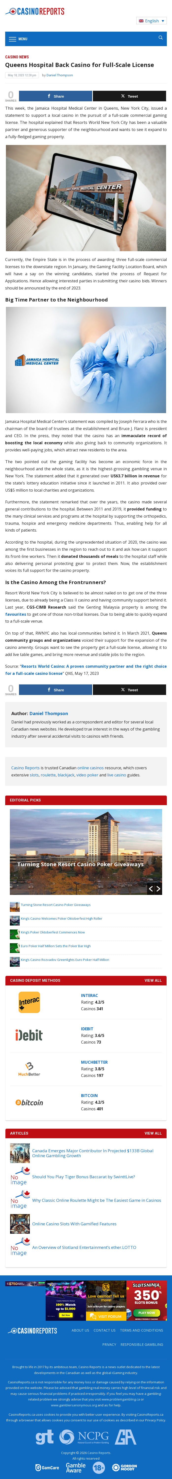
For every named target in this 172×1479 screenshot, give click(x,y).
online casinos (90, 768)
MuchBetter (94, 1062)
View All (153, 1133)
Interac (89, 995)
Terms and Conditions (141, 1330)
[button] (151, 889)
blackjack (66, 775)
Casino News (17, 57)
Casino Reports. (99, 1453)
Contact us (105, 1330)
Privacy (109, 1344)
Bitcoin (89, 1095)
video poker (87, 775)
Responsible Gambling (141, 1344)
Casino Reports (25, 768)
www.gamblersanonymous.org (74, 1405)
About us (80, 1330)
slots (34, 775)
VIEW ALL (153, 980)
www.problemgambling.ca (121, 1399)
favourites (15, 614)
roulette (48, 775)
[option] (86, 852)
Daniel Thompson (60, 75)
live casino (116, 775)
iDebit (87, 1029)
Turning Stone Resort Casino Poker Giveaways (80, 864)
